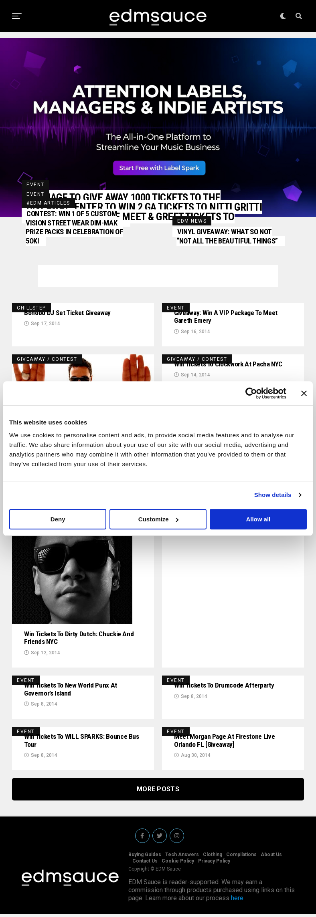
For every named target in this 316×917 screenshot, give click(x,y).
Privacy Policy (214, 864)
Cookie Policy (178, 864)
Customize (158, 519)
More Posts (158, 792)
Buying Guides (144, 857)
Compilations (241, 857)
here (237, 901)
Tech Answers (182, 857)
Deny (58, 519)
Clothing (212, 857)
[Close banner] (304, 393)
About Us (271, 857)
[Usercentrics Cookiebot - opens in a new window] (251, 393)
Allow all (258, 519)
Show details (273, 494)
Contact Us (145, 864)
